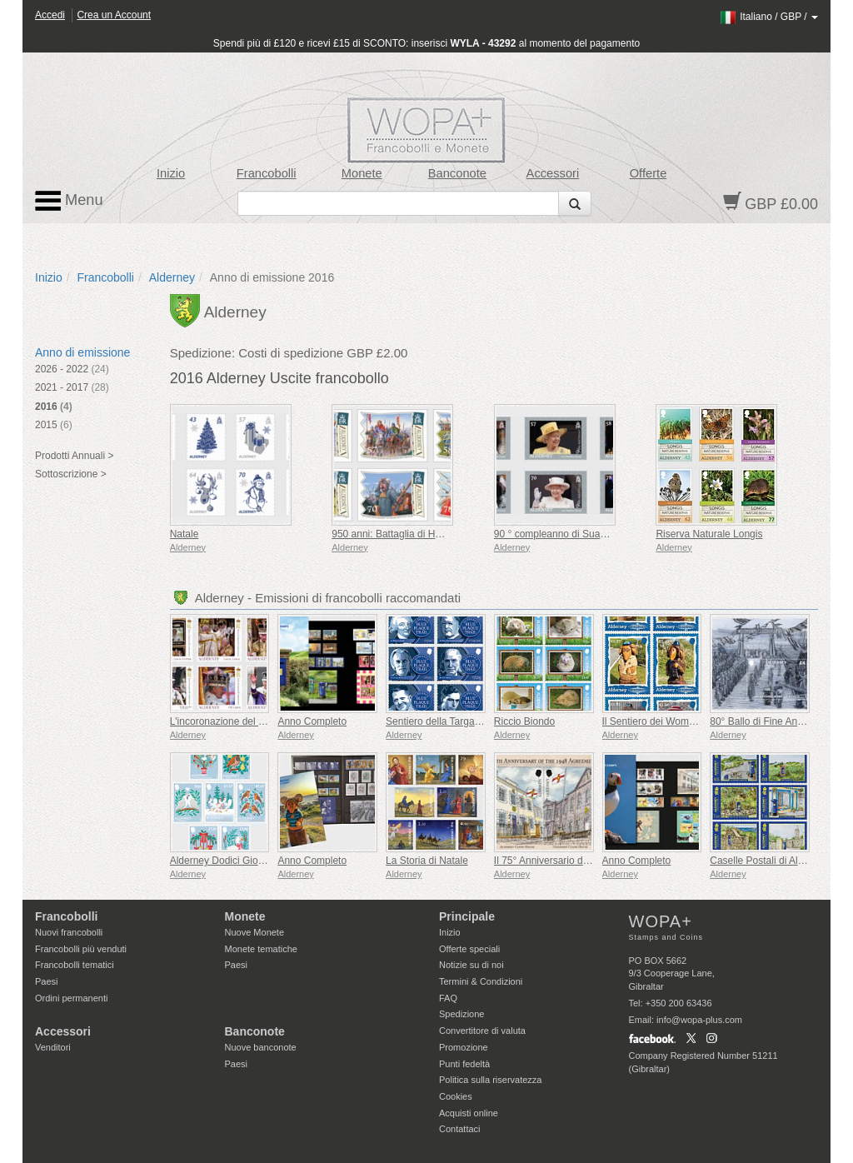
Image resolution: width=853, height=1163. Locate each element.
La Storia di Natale (427, 860)
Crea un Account (114, 15)
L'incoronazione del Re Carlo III (239, 721)
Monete (362, 173)
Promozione (463, 1047)
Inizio (171, 173)
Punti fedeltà (464, 1064)
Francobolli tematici (74, 965)
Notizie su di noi (471, 965)
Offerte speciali (469, 949)
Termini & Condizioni (480, 981)
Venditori (53, 1047)
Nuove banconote (261, 1047)
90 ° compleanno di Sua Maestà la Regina (587, 534)
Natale (184, 534)
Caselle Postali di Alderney (769, 860)
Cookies (455, 1096)
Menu (69, 201)
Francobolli (267, 173)
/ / (768, 16)
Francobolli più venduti (81, 949)
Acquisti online (468, 1113)
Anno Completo (312, 721)
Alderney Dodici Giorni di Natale (241, 860)
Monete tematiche (261, 949)
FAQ (448, 998)
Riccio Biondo (524, 721)
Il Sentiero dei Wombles (655, 721)
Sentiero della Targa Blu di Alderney (465, 721)
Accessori (553, 173)
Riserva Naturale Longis (709, 534)
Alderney (172, 277)
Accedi (50, 15)
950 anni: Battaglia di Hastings (399, 534)
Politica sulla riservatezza (490, 1080)
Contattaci (460, 1129)
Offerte (648, 173)
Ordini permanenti (71, 998)
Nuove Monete (255, 932)
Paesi (46, 981)
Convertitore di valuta (482, 1031)
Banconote (457, 173)
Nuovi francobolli (68, 932)
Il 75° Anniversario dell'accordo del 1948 (582, 860)
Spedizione (461, 1014)
